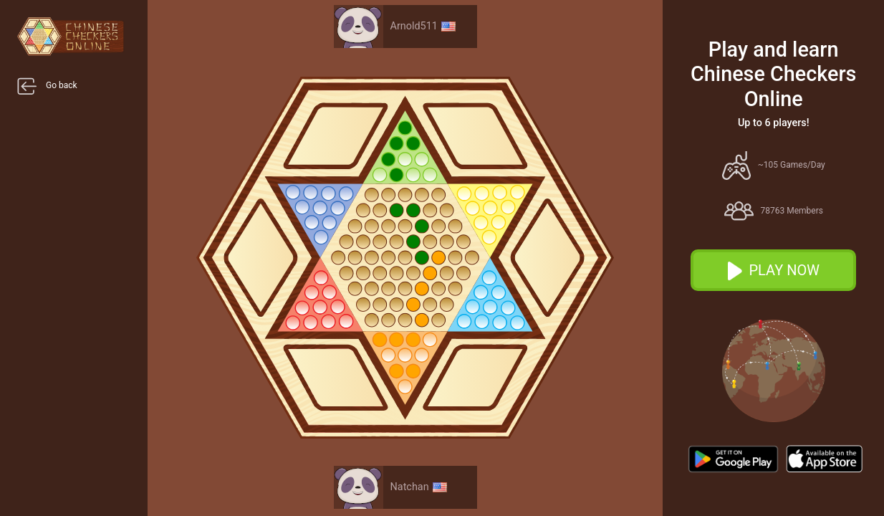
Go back (47, 86)
